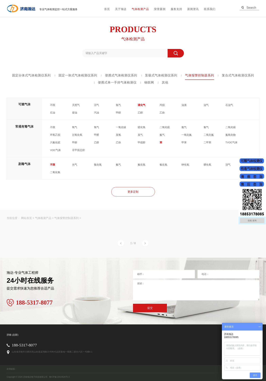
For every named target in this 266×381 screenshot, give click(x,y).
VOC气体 (55, 150)
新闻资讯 (193, 9)
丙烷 (162, 105)
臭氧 (118, 134)
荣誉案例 (160, 9)
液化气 (141, 105)
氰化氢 (163, 164)
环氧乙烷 (55, 134)
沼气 (96, 105)
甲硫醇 (141, 142)
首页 (107, 9)
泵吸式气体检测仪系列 (161, 75)
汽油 (96, 112)
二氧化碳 (230, 127)
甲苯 (184, 142)
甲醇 (118, 112)
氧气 (74, 127)
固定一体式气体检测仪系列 (78, 75)
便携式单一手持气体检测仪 (117, 82)
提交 (150, 307)
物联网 (149, 82)
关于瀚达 (121, 9)
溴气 (228, 164)
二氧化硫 (165, 127)
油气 (206, 105)
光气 (74, 164)
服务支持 (176, 9)
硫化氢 (141, 127)
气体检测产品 (140, 9)
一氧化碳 (121, 127)
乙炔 (162, 112)
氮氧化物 (230, 134)
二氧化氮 (209, 134)
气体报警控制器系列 (199, 75)
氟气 (118, 164)
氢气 (118, 105)
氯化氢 (98, 164)
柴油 (74, 112)
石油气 (229, 105)
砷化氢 (185, 164)
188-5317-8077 (24, 345)
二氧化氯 (55, 172)
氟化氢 (141, 164)
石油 (52, 112)
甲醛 (96, 134)
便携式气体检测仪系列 (121, 75)
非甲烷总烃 (78, 150)
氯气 (206, 127)
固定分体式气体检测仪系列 (31, 75)
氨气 (184, 127)
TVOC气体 (231, 142)
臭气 (140, 134)
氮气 (162, 134)
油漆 (184, 105)
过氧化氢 (77, 134)
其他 (165, 82)
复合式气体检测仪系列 (238, 75)
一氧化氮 (187, 134)
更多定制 (133, 191)
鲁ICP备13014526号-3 (59, 377)
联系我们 (209, 9)
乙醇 (140, 112)
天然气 (76, 105)
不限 (52, 105)
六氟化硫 (55, 142)
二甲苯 (207, 142)
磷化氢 (207, 164)
